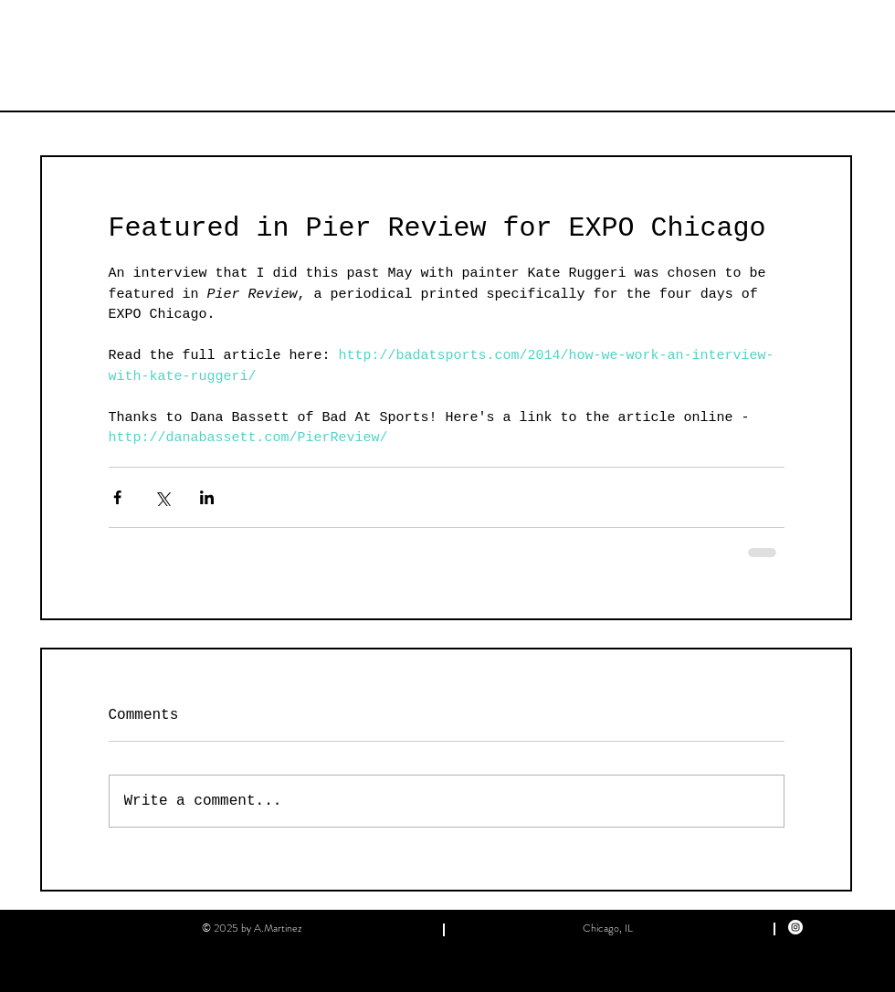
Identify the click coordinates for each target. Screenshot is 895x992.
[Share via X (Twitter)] (162, 497)
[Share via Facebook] (117, 497)
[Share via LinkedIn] (207, 497)
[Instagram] (795, 927)
